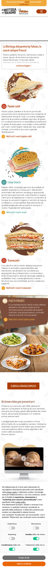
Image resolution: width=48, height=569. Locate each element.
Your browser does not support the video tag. (24, 28)
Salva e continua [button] (24, 564)
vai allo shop (24, 4)
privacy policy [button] (11, 492)
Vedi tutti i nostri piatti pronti (22, 319)
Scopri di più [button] (24, 558)
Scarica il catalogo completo (23, 386)
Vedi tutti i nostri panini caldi (19, 136)
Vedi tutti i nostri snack (16, 212)
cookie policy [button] (20, 502)
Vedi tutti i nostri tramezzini (18, 288)
